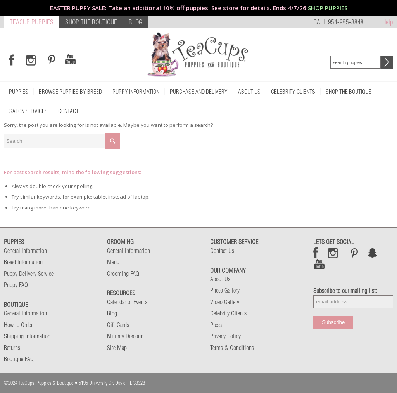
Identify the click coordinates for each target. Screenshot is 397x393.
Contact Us (222, 250)
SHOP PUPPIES (327, 8)
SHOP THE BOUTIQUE (91, 22)
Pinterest (354, 252)
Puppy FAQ (16, 285)
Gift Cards (118, 325)
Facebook (315, 252)
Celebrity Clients (228, 313)
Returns (12, 347)
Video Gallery (224, 302)
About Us (220, 279)
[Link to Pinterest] (50, 60)
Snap (372, 252)
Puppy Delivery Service (29, 273)
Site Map (117, 347)
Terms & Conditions (232, 347)
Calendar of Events (127, 302)
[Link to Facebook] (11, 60)
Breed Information (23, 262)
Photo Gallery (225, 290)
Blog (112, 313)
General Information (25, 250)
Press (216, 325)
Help (387, 22)
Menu (113, 262)
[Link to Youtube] (70, 60)
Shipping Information (27, 336)
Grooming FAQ (123, 273)
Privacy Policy (225, 336)
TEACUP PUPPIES (32, 22)
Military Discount (126, 336)
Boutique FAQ (19, 359)
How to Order (18, 325)
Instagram (333, 252)
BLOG (135, 22)
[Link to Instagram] (31, 60)
